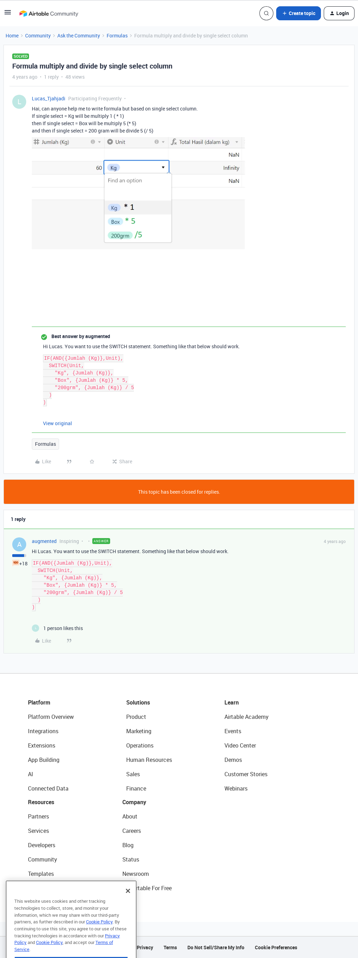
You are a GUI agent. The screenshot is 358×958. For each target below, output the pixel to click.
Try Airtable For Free (147, 888)
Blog (128, 845)
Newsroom (135, 874)
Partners (38, 816)
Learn (231, 702)
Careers (131, 831)
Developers (41, 845)
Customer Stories (245, 774)
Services (38, 831)
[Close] (128, 903)
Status (130, 859)
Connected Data (48, 788)
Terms (170, 947)
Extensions (41, 745)
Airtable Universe (49, 888)
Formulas (117, 35)
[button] (7, 14)
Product (136, 717)
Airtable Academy (246, 717)
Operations (139, 745)
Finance (136, 788)
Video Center (240, 745)
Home (12, 35)
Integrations (43, 731)
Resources (41, 802)
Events (232, 731)
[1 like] (57, 628)
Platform (39, 702)
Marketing (138, 731)
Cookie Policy (99, 934)
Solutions (138, 702)
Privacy (145, 947)
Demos (233, 760)
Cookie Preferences (276, 947)
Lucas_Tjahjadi (48, 98)
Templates (41, 874)
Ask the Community (78, 35)
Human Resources (149, 760)
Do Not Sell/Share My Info (215, 947)
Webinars (236, 788)
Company (134, 802)
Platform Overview (51, 717)
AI (30, 774)
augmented (44, 541)
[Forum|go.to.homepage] (48, 13)
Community (38, 35)
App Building (43, 760)
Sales (133, 774)
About (129, 816)
